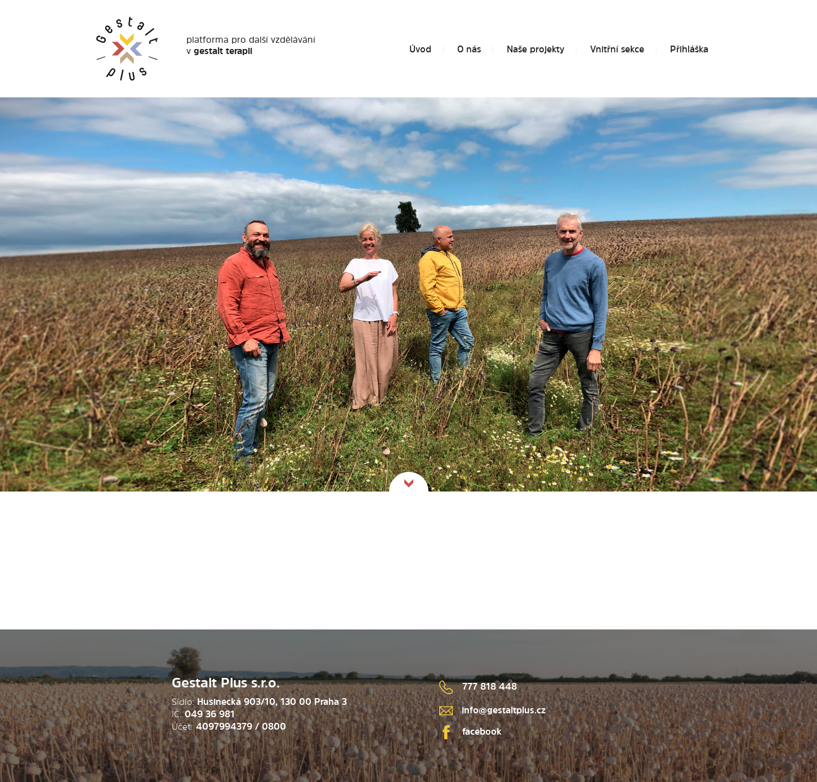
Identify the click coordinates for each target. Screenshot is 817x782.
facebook (470, 731)
